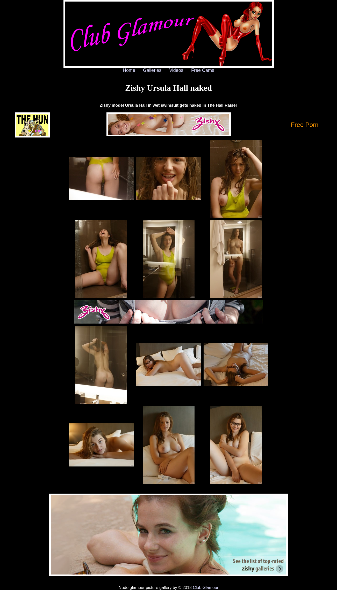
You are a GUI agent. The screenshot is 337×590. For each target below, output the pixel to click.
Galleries (152, 70)
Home (129, 70)
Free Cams (202, 70)
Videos (176, 70)
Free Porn (305, 124)
